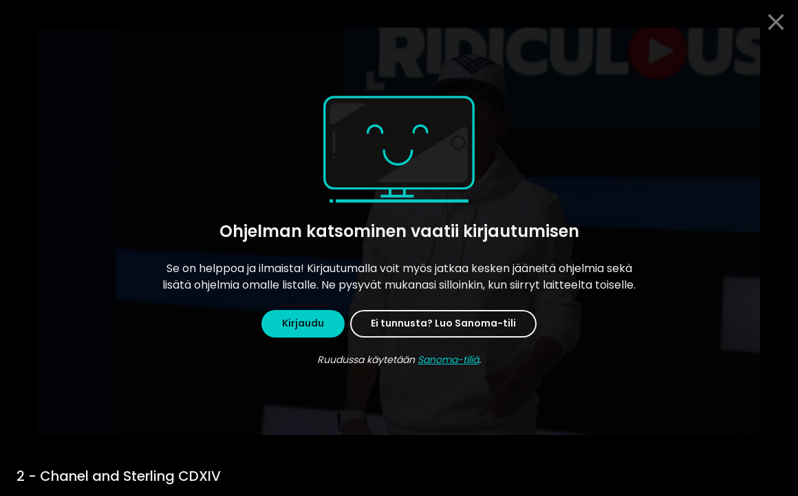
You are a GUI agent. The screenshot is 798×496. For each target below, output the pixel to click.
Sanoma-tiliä (448, 359)
